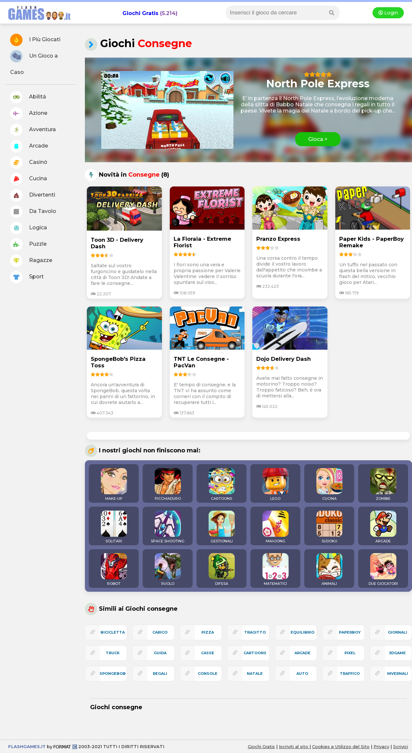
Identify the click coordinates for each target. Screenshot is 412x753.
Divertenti (32, 195)
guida (160, 653)
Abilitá (28, 97)
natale (255, 673)
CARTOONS (222, 484)
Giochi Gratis (140, 13)
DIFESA (222, 569)
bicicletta (113, 632)
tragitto (255, 632)
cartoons (255, 653)
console (207, 673)
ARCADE (383, 527)
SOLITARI (114, 527)
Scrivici (400, 746)
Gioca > (317, 139)
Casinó (28, 162)
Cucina (28, 179)
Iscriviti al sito (294, 746)
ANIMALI (329, 569)
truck (112, 653)
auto (302, 673)
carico (159, 632)
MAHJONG (275, 527)
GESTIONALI (222, 527)
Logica (28, 228)
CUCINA (329, 484)
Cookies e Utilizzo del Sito (341, 746)
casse (207, 653)
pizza (207, 632)
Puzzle (28, 244)
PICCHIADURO (168, 484)
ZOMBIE (383, 484)
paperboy (350, 632)
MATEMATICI (275, 569)
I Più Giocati (35, 40)
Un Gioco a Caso (34, 62)
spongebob (113, 673)
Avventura (33, 130)
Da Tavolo (33, 211)
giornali (397, 632)
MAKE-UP (114, 484)
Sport (27, 277)
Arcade (29, 146)
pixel (350, 653)
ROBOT (114, 569)
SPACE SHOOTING (167, 527)
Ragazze (31, 260)
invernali (397, 673)
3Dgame (397, 653)
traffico (350, 673)
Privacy (381, 746)
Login (388, 13)
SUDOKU (329, 527)
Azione (28, 113)
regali (160, 673)
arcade (302, 653)
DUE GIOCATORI (383, 569)
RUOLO (168, 569)
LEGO (275, 484)
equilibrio (302, 632)
